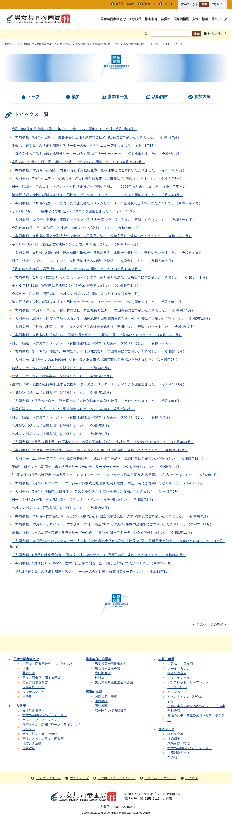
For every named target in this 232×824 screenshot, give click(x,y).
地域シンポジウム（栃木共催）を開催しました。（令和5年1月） (61, 368)
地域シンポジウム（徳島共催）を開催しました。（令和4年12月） (62, 376)
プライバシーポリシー (160, 778)
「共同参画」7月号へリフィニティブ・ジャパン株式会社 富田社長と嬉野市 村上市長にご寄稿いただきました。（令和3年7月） (109, 483)
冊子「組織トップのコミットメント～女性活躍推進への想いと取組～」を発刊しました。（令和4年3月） (92, 417)
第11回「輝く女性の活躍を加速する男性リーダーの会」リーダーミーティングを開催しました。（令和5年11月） (98, 302)
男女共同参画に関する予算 (41, 678)
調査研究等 (175, 734)
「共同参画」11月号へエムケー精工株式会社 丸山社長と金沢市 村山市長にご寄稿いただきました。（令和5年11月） (103, 310)
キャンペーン (176, 692)
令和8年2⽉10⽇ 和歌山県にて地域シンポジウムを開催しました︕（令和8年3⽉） (74, 129)
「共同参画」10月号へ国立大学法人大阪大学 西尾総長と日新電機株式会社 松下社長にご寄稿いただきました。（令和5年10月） (112, 318)
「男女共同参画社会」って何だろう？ (49, 664)
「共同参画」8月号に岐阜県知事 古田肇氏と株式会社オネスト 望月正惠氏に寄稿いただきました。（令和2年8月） (99, 555)
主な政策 (135, 19)
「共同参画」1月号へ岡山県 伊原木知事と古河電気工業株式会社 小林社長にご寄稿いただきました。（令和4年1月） (103, 442)
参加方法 (202, 96)
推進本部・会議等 (157, 19)
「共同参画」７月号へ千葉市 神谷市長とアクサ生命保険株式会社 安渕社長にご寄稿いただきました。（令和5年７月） (104, 326)
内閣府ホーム (12, 44)
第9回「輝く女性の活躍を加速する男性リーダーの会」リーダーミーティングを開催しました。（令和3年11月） (97, 467)
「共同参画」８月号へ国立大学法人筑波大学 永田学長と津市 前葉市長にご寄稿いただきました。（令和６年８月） (102, 236)
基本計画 (28, 673)
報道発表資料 (176, 673)
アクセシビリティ (48, 778)
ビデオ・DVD (177, 687)
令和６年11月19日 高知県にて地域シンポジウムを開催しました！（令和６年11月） (77, 228)
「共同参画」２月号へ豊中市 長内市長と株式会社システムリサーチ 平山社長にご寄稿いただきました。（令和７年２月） (107, 203)
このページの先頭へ (211, 624)
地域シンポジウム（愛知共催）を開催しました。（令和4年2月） (61, 425)
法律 (25, 668)
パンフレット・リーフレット (188, 682)
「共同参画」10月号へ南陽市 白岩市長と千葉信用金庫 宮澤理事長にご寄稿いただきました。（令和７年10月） (99, 170)
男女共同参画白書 (35, 682)
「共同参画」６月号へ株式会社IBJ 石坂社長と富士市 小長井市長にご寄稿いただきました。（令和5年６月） (97, 335)
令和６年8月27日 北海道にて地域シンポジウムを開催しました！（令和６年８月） (76, 244)
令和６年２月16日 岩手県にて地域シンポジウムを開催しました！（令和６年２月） (76, 269)
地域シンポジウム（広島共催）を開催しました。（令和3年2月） (61, 508)
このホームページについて (117, 778)
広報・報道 (200, 19)
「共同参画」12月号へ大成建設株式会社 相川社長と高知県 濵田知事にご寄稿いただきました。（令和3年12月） (100, 450)
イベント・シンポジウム (184, 696)
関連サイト (149, 3)
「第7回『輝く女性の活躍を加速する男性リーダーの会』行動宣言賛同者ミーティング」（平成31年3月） (92, 571)
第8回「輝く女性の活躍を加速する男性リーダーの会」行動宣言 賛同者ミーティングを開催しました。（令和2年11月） (103, 532)
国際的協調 (181, 19)
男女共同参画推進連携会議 (114, 682)
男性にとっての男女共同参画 (43, 738)
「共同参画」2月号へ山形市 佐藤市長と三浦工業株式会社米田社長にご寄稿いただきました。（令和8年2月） (96, 137)
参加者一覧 (118, 96)
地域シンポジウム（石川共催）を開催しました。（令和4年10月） (62, 392)
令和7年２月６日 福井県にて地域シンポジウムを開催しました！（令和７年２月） (76, 211)
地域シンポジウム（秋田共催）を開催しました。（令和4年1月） (61, 434)
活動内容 (160, 96)
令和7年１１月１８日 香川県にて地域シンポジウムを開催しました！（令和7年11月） (78, 162)
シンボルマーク (33, 692)
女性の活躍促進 (81, 44)
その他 (172, 757)
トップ (33, 96)
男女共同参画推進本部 (111, 664)
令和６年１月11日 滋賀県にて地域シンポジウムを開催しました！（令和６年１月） (76, 294)
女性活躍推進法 (33, 710)
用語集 (27, 696)
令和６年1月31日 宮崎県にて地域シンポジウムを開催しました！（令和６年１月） (76, 285)
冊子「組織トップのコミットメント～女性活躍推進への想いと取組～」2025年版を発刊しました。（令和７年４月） (100, 186)
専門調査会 (103, 673)
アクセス (191, 778)
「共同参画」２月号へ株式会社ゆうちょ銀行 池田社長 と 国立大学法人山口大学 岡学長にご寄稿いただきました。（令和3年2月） (111, 516)
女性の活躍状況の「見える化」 (44, 715)
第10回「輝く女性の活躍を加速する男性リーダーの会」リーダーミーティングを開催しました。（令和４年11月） (99, 384)
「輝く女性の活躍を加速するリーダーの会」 (138, 44)
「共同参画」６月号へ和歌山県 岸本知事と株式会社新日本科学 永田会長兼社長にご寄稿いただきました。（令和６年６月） (108, 252)
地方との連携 (31, 743)
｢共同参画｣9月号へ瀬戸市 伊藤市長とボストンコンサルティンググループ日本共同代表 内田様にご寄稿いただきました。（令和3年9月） (116, 475)
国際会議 (101, 701)
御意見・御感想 (125, 3)
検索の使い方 (217, 33)
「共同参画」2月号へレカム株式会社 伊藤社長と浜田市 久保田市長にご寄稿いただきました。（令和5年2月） (95, 359)
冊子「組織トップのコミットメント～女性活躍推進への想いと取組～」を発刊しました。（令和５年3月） (93, 343)
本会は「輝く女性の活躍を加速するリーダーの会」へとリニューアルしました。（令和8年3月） (85, 145)
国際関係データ (178, 752)
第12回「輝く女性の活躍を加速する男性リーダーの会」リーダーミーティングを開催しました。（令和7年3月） (97, 195)
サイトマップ (79, 778)
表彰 (170, 701)
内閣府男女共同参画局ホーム (40, 44)
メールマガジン (178, 668)
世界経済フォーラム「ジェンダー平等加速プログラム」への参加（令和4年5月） (73, 409)
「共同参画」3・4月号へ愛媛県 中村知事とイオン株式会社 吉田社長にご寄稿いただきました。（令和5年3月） (99, 351)
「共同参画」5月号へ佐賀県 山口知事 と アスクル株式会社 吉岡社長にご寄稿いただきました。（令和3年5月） (96, 491)
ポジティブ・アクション (39, 720)
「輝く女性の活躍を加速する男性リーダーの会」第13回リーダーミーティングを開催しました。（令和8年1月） (97, 153)
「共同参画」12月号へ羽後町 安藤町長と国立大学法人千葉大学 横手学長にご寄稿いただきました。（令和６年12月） (104, 220)
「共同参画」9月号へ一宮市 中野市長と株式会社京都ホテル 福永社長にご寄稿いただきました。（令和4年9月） (97, 401)
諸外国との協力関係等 (111, 710)
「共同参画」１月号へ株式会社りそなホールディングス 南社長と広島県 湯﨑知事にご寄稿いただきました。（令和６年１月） (110, 277)
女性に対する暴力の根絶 (39, 734)
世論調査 (173, 738)
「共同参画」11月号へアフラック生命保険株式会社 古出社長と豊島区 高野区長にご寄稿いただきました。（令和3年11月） (108, 458)
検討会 (99, 678)
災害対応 (28, 748)
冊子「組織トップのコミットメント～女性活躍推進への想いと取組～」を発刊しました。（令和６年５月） (93, 261)
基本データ (219, 19)
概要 (76, 96)
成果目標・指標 (33, 687)
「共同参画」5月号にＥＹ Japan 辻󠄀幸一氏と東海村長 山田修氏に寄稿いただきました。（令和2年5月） (93, 563)
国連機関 (101, 706)
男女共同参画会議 (107, 668)
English (168, 3)
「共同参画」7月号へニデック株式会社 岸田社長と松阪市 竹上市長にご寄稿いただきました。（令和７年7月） (97, 178)
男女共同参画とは (113, 19)
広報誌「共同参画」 (181, 664)
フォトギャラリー (180, 678)
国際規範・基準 (106, 696)
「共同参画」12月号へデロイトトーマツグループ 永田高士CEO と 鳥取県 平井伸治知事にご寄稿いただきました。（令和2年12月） (112, 524)
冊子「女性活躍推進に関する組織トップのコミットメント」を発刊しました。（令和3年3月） (83, 499)
